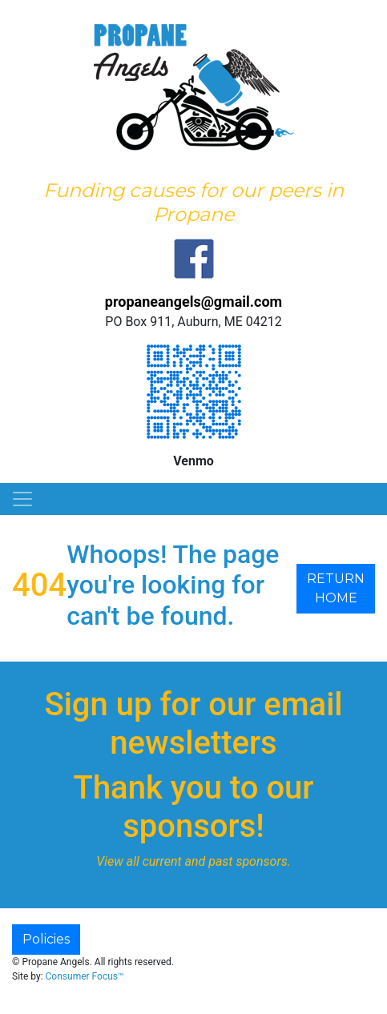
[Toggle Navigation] (22, 499)
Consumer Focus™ (85, 976)
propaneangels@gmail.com (193, 301)
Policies (46, 939)
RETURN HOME (336, 588)
